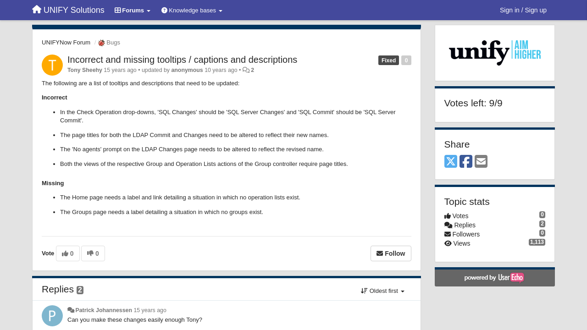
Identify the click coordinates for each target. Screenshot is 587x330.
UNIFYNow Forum (66, 42)
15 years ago (149, 310)
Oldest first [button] (382, 290)
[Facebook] (466, 162)
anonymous (187, 70)
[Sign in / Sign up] (523, 10)
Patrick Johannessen (103, 310)
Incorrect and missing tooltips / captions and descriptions (182, 60)
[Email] (481, 162)
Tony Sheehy (84, 70)
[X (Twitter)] (450, 162)
